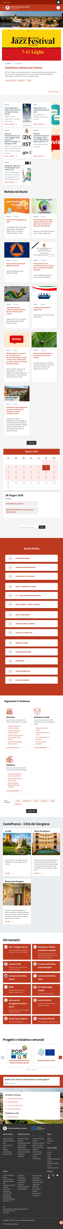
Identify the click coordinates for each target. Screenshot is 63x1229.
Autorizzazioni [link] (22, 1147)
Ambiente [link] (20, 1141)
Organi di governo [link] (8, 1138)
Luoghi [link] (49, 1154)
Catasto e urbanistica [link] (24, 1149)
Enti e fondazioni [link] (7, 1145)
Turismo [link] (34, 1156)
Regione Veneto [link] (7, 2)
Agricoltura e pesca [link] (23, 1138)
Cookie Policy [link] (36, 1184)
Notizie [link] (49, 1138)
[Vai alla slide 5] (34, 1069)
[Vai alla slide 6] (36, 1069)
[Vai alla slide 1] (26, 1069)
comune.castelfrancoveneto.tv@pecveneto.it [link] (15, 1209)
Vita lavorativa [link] (36, 1158)
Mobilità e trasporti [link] (37, 1145)
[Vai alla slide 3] (30, 1069)
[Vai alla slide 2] (28, 1069)
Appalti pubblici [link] (22, 1145)
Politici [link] (5, 1147)
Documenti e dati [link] (7, 1154)
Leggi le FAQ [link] (21, 1175)
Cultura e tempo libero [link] (24, 1152)
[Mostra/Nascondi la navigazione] (3, 8)
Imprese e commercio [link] (38, 1143)
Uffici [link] (4, 1143)
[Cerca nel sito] (58, 8)
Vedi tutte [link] (31, 443)
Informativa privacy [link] (37, 1182)
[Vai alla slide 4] (32, 1069)
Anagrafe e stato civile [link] (24, 1143)
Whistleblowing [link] (36, 1180)
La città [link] (49, 1152)
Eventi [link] (49, 1156)
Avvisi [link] (49, 1143)
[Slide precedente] (2, 1057)
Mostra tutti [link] (31, 811)
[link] (18, 8)
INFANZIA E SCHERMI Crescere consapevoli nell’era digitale (19, 510)
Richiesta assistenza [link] (23, 1187)
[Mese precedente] (4, 451)
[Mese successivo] (58, 451)
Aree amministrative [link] (8, 1141)
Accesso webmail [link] (22, 1189)
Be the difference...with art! (14, 503)
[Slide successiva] (60, 1057)
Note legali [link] (35, 1187)
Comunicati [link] (50, 1141)
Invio (42, 527)
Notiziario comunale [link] (52, 1168)
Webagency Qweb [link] (13, 1224)
